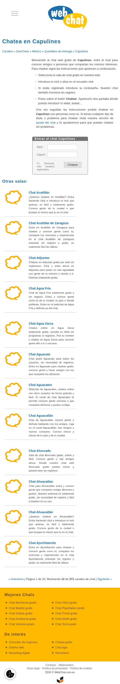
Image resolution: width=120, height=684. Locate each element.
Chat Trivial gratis (66, 613)
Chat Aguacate (39, 354)
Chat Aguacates (40, 385)
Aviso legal (33, 668)
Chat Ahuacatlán (41, 512)
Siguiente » (104, 579)
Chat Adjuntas (39, 258)
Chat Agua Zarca (41, 323)
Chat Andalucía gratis (22, 618)
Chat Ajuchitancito (42, 543)
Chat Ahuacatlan (41, 481)
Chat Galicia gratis (20, 613)
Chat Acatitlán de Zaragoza (48, 223)
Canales (7, 51)
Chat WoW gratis (66, 618)
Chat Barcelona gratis (22, 602)
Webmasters (66, 665)
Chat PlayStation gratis (69, 608)
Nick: (40, 147)
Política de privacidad (54, 668)
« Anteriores (16, 579)
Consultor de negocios (23, 642)
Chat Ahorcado (40, 451)
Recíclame (62, 653)
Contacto (51, 665)
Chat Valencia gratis (21, 624)
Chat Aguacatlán (41, 415)
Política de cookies (81, 668)
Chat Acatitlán (39, 192)
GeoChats (22, 51)
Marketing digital (19, 653)
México (36, 51)
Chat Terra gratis (65, 624)
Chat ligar (61, 647)
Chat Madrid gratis (20, 608)
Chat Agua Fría (40, 288)
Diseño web (16, 647)
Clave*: (41, 154)
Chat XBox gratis (66, 602)
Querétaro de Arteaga (58, 51)
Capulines (81, 51)
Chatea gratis (63, 642)
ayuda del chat (45, 122)
